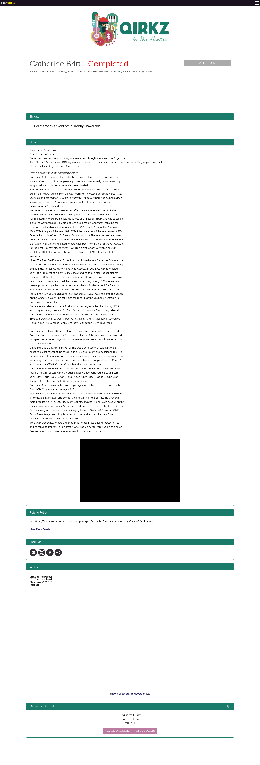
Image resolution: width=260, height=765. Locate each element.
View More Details (40, 529)
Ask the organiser (117, 730)
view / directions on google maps (130, 693)
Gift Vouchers (145, 730)
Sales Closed (207, 63)
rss (228, 706)
